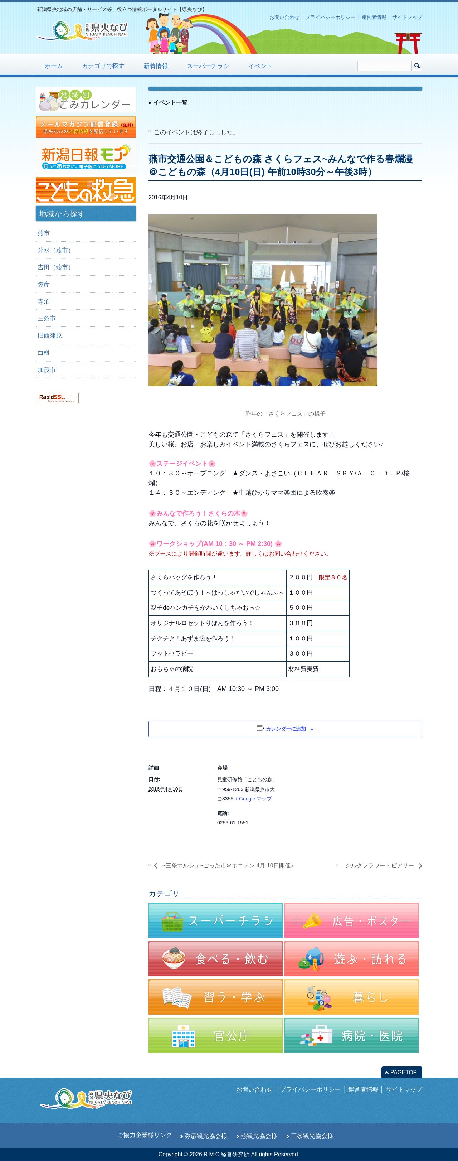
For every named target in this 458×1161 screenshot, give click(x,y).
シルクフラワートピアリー (380, 865)
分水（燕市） (56, 250)
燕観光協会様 (259, 1136)
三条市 (47, 318)
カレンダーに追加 (286, 729)
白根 (44, 352)
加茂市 (47, 369)
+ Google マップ (253, 799)
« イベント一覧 (167, 103)
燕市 (44, 233)
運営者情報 (373, 17)
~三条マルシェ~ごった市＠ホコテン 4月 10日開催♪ (227, 865)
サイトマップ (407, 17)
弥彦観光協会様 (206, 1136)
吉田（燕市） (56, 267)
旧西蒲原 (50, 335)
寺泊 (44, 301)
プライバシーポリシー (330, 17)
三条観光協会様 (312, 1136)
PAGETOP (403, 1072)
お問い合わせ (284, 17)
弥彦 (44, 284)
